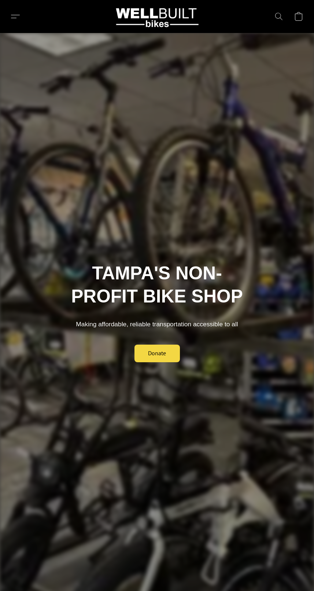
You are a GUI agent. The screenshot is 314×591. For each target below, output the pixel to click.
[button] (157, 16)
